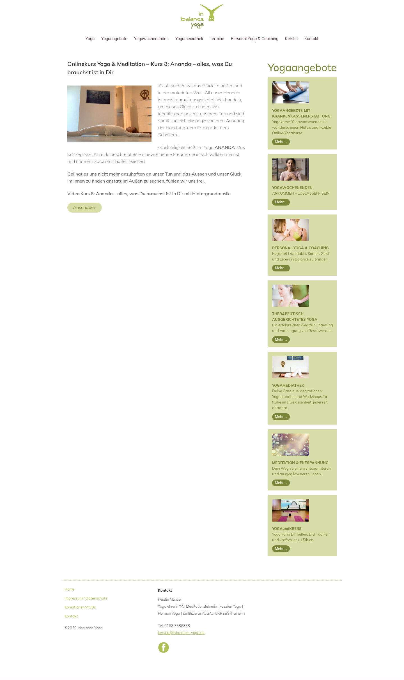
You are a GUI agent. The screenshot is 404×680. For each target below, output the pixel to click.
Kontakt (311, 38)
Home (69, 589)
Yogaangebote (114, 38)
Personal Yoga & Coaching (254, 38)
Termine (217, 38)
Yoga (90, 38)
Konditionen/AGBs (80, 607)
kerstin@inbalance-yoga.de (181, 632)
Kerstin (291, 38)
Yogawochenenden (151, 38)
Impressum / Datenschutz (86, 598)
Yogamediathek (189, 38)
